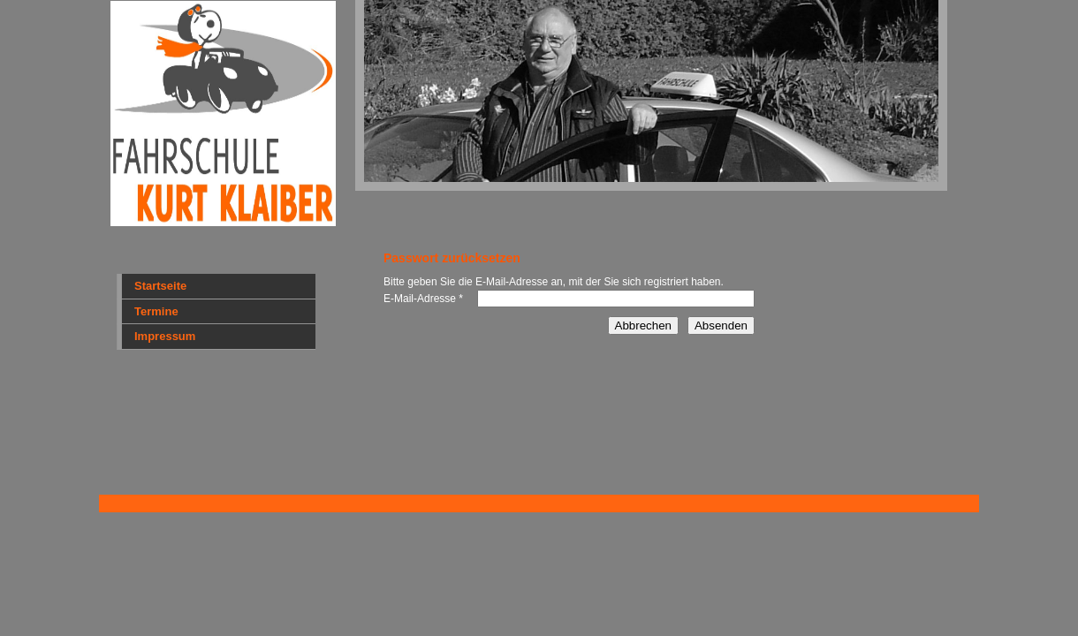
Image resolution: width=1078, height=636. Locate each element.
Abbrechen (643, 325)
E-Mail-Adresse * (423, 298)
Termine (156, 311)
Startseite (160, 285)
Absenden (721, 325)
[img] (539, 115)
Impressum (164, 336)
